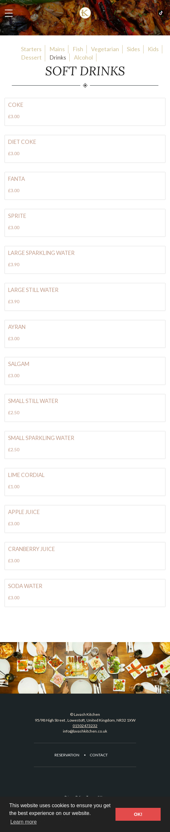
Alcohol (83, 57)
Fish (78, 48)
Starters (31, 48)
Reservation (67, 755)
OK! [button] (138, 814)
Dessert (31, 57)
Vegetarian (105, 48)
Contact (99, 755)
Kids (153, 48)
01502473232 (85, 725)
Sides (133, 48)
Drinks (57, 57)
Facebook (161, 13)
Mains (57, 48)
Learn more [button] (23, 822)
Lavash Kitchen (85, 12)
